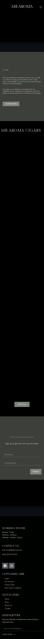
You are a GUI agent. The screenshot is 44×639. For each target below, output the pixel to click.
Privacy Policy (10, 584)
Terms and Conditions (13, 588)
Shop (7, 602)
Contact (7, 608)
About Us (8, 605)
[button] (11, 104)
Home (7, 599)
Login (7, 578)
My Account (9, 581)
